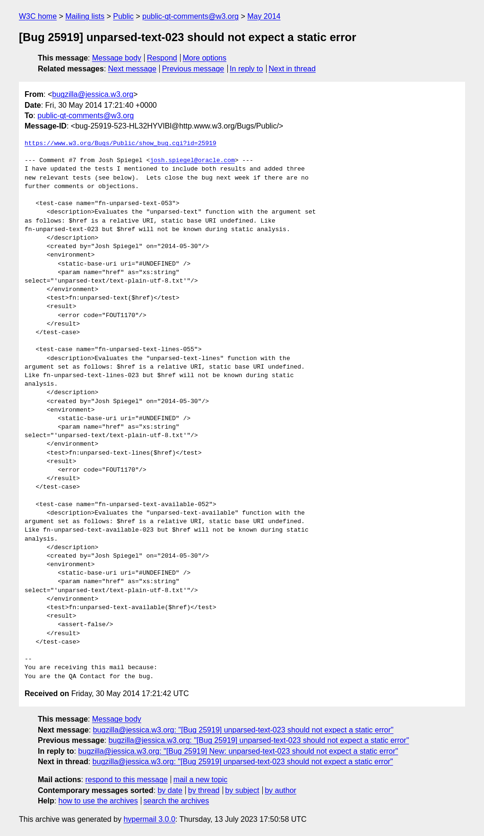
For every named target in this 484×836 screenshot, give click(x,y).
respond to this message (126, 780)
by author (280, 790)
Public (123, 16)
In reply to (246, 69)
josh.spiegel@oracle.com (192, 160)
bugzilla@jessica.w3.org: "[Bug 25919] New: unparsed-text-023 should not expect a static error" (238, 751)
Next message (132, 69)
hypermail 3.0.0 (149, 819)
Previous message (193, 69)
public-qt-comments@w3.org (190, 16)
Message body (116, 58)
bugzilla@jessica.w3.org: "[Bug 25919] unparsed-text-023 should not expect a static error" (243, 730)
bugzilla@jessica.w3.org (92, 94)
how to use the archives (98, 801)
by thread (204, 790)
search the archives (176, 801)
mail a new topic (200, 780)
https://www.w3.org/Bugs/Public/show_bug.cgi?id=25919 (120, 143)
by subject (242, 790)
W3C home (38, 16)
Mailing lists (84, 16)
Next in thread (292, 69)
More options (205, 58)
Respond (162, 58)
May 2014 (263, 16)
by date (169, 790)
